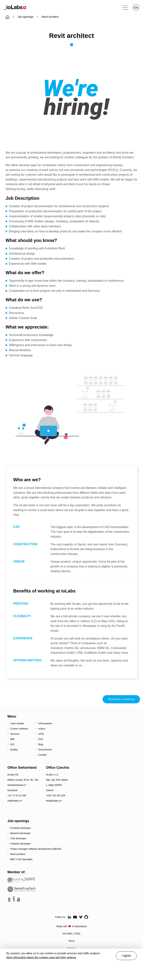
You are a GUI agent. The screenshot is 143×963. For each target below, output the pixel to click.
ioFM (41, 733)
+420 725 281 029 (55, 795)
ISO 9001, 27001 (72, 933)
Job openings (26, 16)
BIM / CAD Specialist (21, 859)
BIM (12, 739)
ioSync (41, 728)
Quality (14, 749)
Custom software (19, 728)
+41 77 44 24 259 (16, 795)
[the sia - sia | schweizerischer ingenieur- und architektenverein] (13, 899)
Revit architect (17, 854)
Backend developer (20, 833)
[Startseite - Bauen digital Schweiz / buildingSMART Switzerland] (21, 880)
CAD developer (18, 838)
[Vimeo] (80, 917)
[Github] (86, 917)
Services (14, 733)
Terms (71, 940)
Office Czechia (57, 767)
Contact (42, 754)
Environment (45, 749)
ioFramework (45, 723)
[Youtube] (75, 917)
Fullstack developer (20, 843)
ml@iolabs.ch (14, 800)
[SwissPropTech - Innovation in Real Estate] (21, 889)
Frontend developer (20, 828)
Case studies (17, 723)
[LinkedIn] (69, 917)
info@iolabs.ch (53, 800)
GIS (12, 744)
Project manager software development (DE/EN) (35, 848)
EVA (40, 739)
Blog (40, 744)
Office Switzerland (21, 767)
